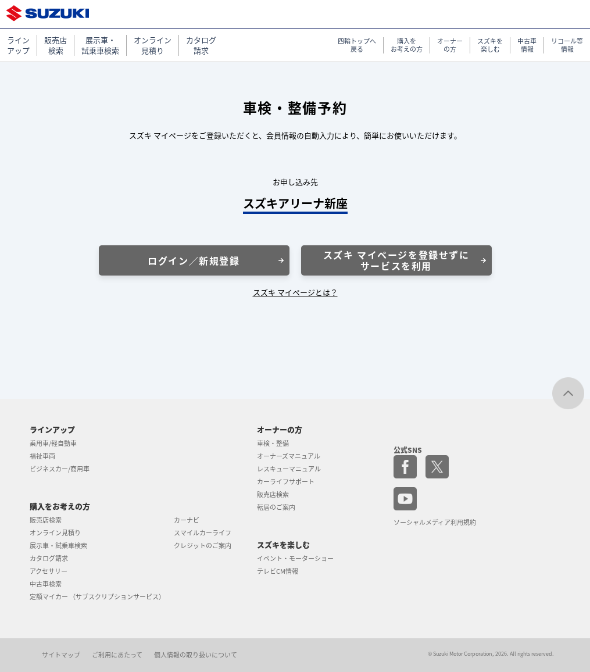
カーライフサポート (285, 482)
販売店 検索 (55, 45)
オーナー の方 (450, 45)
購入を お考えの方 (407, 45)
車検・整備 (273, 443)
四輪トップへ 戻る (357, 45)
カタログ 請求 (201, 45)
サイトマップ (61, 655)
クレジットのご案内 (202, 546)
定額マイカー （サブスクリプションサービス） (97, 597)
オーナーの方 (279, 429)
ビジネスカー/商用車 (60, 469)
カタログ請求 (49, 558)
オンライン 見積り (152, 45)
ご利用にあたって (117, 655)
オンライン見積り (55, 533)
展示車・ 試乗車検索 (100, 45)
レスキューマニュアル (289, 469)
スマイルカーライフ (202, 533)
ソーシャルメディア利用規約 (435, 522)
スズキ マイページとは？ (295, 292)
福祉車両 (42, 456)
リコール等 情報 (567, 45)
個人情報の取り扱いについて (195, 655)
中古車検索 (46, 584)
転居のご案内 (276, 507)
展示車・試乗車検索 (58, 546)
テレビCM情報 (277, 571)
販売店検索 (46, 520)
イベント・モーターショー (295, 558)
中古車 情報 (527, 45)
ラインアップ (52, 429)
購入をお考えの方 (60, 506)
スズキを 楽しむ (490, 45)
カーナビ (186, 520)
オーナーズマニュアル (288, 456)
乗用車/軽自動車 (53, 443)
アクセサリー (48, 571)
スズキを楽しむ (283, 544)
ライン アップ (18, 45)
